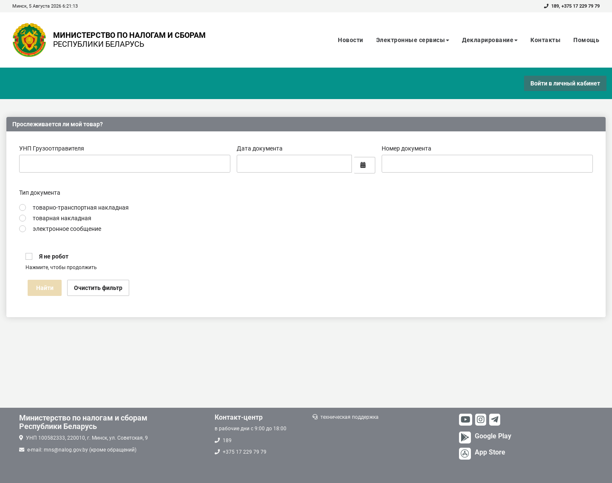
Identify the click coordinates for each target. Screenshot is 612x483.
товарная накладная (62, 218)
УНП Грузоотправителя (51, 148)
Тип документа (39, 192)
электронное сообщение (67, 228)
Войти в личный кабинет (565, 83)
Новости (350, 40)
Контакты (545, 40)
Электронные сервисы (413, 40)
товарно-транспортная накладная (81, 207)
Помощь (586, 40)
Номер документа (406, 148)
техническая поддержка (349, 417)
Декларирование (490, 40)
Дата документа (260, 148)
